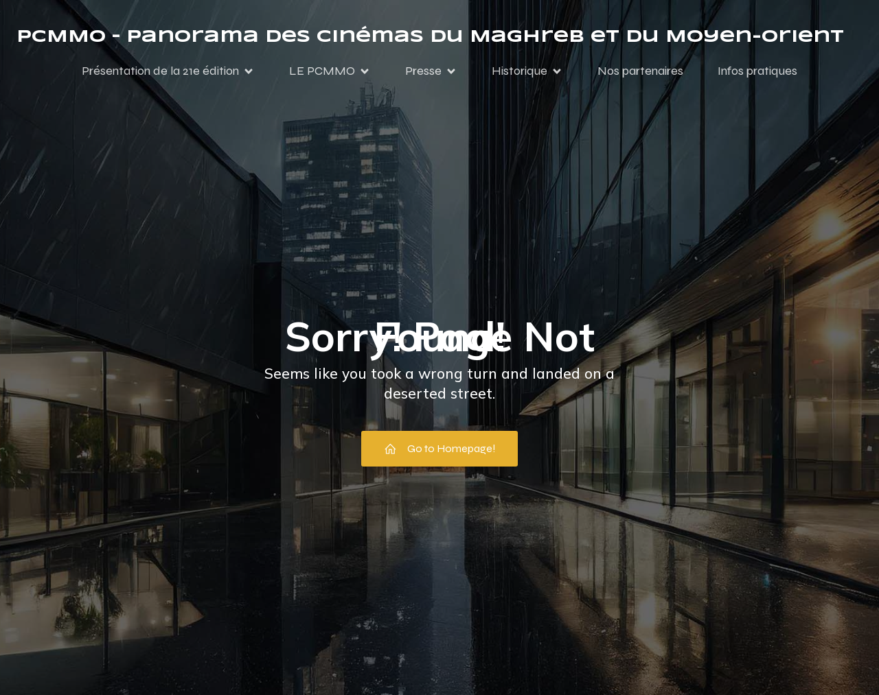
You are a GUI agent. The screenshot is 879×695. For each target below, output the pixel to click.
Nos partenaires (640, 70)
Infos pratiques (757, 70)
